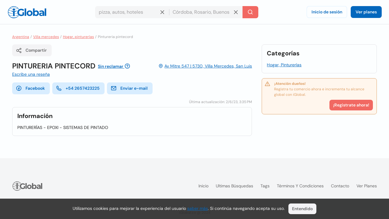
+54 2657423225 (78, 88)
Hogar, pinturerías (78, 36)
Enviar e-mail (129, 88)
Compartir (31, 50)
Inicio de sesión (327, 12)
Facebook (30, 88)
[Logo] (27, 12)
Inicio (203, 186)
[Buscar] (250, 12)
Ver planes (366, 12)
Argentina (20, 36)
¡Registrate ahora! (351, 105)
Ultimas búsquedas (234, 186)
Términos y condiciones (300, 186)
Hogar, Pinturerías (284, 65)
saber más (197, 208)
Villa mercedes (46, 36)
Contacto (340, 186)
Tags (265, 186)
